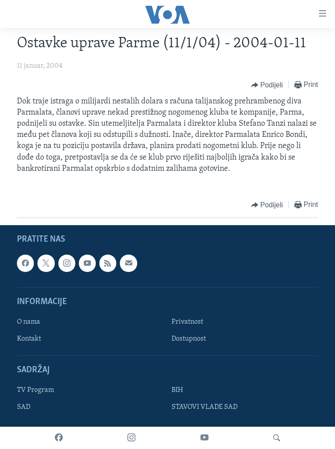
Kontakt (29, 338)
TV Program (35, 390)
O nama (28, 321)
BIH (177, 390)
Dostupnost (189, 338)
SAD (23, 407)
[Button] (267, 85)
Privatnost (187, 321)
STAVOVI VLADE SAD (204, 407)
